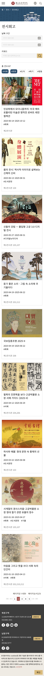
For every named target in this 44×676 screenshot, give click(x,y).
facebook (3, 625)
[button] (35, 3)
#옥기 (31, 71)
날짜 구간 (6, 33)
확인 (38, 672)
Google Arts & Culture (16, 625)
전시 (7, 9)
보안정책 (19, 667)
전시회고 (15, 9)
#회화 (13, 71)
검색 (39, 56)
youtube (11, 625)
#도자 (22, 71)
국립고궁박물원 (19, 3)
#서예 (5, 71)
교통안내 (36, 617)
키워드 (4, 51)
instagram (7, 625)
